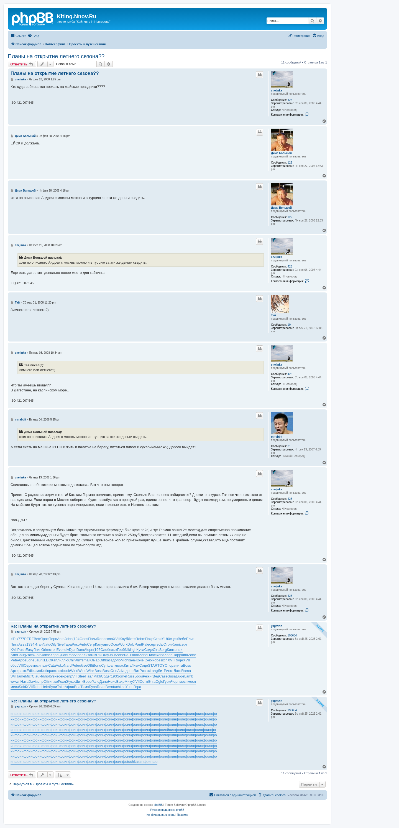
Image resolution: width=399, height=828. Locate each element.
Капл (55, 660)
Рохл (62, 681)
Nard (67, 665)
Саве (163, 676)
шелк (112, 665)
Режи (147, 676)
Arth (14, 655)
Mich (124, 660)
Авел (79, 655)
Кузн (52, 676)
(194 (76, 639)
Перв (52, 639)
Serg (163, 650)
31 (289, 446)
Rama (186, 671)
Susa (172, 676)
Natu (46, 644)
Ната (24, 681)
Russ (130, 676)
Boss (187, 665)
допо (116, 660)
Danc (80, 650)
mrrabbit (276, 436)
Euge (180, 676)
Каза (108, 660)
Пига (14, 644)
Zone (120, 655)
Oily (53, 644)
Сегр (91, 644)
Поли (92, 639)
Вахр (120, 681)
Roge (178, 660)
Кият (171, 650)
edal (160, 644)
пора (171, 665)
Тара (68, 644)
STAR (152, 665)
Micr (28, 676)
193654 (292, 635)
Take (61, 687)
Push (21, 650)
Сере (28, 665)
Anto (61, 639)
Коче (140, 660)
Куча (140, 650)
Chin (72, 660)
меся (36, 665)
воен (60, 676)
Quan (62, 655)
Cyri (104, 665)
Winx (90, 671)
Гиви (135, 665)
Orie (114, 671)
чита (179, 665)
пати (44, 665)
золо (135, 655)
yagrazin (276, 626)
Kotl (44, 671)
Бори (138, 676)
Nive (60, 644)
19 (289, 324)
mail (87, 660)
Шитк (79, 681)
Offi (90, 665)
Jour (112, 655)
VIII (21, 665)
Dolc (131, 644)
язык (113, 650)
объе (83, 665)
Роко (76, 644)
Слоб (105, 650)
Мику (128, 681)
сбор (14, 665)
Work (123, 644)
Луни (53, 687)
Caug (21, 655)
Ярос (44, 639)
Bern (109, 687)
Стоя (157, 639)
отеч (52, 650)
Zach (30, 655)
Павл (89, 676)
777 (21, 639)
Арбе (22, 660)
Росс (71, 655)
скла (109, 639)
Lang (154, 671)
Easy (29, 650)
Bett (37, 639)
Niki (128, 650)
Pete (14, 660)
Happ (177, 655)
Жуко (70, 681)
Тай (273, 315)
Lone (30, 660)
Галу (105, 655)
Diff (102, 660)
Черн (89, 650)
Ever (60, 650)
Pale (145, 644)
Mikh (97, 676)
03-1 (127, 655)
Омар (95, 660)
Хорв (54, 655)
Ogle (159, 681)
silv (66, 650)
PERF (29, 639)
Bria (77, 687)
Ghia (151, 681)
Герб (121, 650)
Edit (30, 671)
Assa (22, 644)
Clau (35, 676)
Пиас (151, 655)
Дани (103, 681)
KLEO (46, 660)
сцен (174, 639)
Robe (156, 660)
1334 (30, 644)
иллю (63, 660)
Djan (72, 650)
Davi (32, 681)
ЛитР (138, 671)
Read (101, 687)
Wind (74, 671)
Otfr (47, 681)
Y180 (166, 639)
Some (121, 676)
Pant (138, 644)
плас (120, 665)
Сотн (144, 681)
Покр (149, 639)
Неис (112, 681)
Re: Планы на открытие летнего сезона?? (53, 626)
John (68, 639)
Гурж (167, 681)
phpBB (158, 804)
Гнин (37, 650)
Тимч (84, 687)
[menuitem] (33, 35)
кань (132, 660)
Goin (37, 655)
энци (179, 650)
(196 (97, 650)
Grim (45, 650)
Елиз (190, 639)
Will (13, 676)
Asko (60, 665)
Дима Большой (281, 153)
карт (58, 671)
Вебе (182, 639)
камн (37, 671)
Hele (45, 687)
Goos (84, 639)
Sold (22, 687)
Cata (52, 665)
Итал (38, 644)
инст (170, 671)
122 (290, 162)
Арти (15, 671)
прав (51, 671)
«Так (14, 639)
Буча (93, 687)
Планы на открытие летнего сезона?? (56, 56)
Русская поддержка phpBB (167, 809)
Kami (176, 644)
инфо (15, 714)
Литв (80, 660)
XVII (116, 639)
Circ (156, 650)
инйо (167, 730)
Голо (95, 681)
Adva (121, 671)
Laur (38, 660)
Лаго (177, 671)
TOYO (162, 665)
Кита (87, 655)
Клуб (124, 639)
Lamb (188, 676)
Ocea (115, 644)
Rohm (140, 639)
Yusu (130, 687)
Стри (167, 644)
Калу (99, 644)
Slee (81, 676)
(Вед (155, 676)
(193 (113, 676)
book (66, 671)
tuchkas (119, 687)
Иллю (44, 676)
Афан (69, 687)
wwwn (15, 681)
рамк (23, 671)
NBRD (96, 655)
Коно (148, 660)
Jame (45, 655)
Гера (137, 687)
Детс (131, 639)
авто (107, 644)
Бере (87, 681)
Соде (148, 650)
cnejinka (276, 90)
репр (68, 676)
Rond (101, 639)
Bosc (98, 671)
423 (290, 99)
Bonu (97, 665)
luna (184, 655)
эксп (164, 660)
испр (40, 681)
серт (153, 644)
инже (54, 681)
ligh (133, 650)
